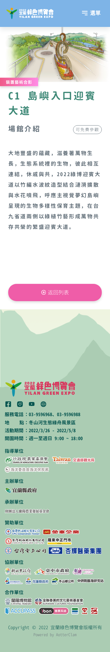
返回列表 (58, 292)
